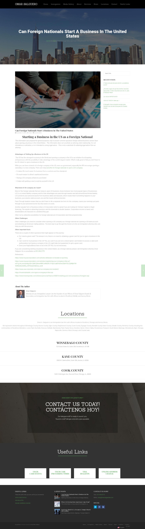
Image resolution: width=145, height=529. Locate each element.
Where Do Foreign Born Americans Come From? (75, 502)
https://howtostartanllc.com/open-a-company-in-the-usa (34, 272)
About (79, 4)
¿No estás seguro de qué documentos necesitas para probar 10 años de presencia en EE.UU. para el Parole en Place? (116, 90)
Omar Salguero (26, 4)
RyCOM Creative (35, 524)
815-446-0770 (101, 494)
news (54, 41)
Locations (105, 4)
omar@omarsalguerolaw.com (105, 497)
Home (45, 4)
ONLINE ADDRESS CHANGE (109, 472)
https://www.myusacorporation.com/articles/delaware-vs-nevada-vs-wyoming (41, 258)
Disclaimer (18, 524)
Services (87, 4)
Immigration (55, 4)
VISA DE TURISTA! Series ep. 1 (112, 100)
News (96, 4)
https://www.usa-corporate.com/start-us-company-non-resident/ (37, 269)
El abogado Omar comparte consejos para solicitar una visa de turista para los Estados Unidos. (115, 106)
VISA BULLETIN (84, 472)
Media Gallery (68, 4)
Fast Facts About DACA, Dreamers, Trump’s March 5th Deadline (76, 510)
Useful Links (125, 4)
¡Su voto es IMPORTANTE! (111, 96)
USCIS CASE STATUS (35, 472)
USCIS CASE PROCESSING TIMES (60, 472)
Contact (114, 4)
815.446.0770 (40, 251)
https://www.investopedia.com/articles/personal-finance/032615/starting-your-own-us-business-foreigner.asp (52, 276)
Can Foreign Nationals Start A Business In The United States (75, 495)
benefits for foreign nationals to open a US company (64, 168)
